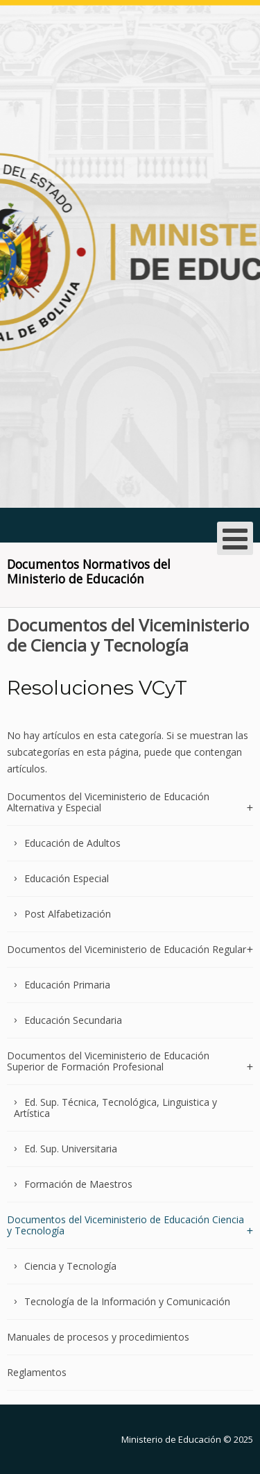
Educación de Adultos (72, 843)
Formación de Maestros (78, 1184)
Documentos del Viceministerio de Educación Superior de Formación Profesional (108, 1061)
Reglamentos (37, 1372)
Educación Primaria (67, 984)
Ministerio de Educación (171, 1439)
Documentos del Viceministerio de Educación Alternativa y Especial (108, 802)
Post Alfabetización (67, 913)
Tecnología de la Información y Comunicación (127, 1301)
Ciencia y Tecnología (70, 1266)
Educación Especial (66, 878)
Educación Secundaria (73, 1020)
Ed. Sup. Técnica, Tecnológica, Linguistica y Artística (115, 1107)
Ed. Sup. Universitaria (70, 1148)
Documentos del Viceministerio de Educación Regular (126, 949)
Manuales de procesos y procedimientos (98, 1336)
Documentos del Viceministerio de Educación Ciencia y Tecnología (125, 1225)
